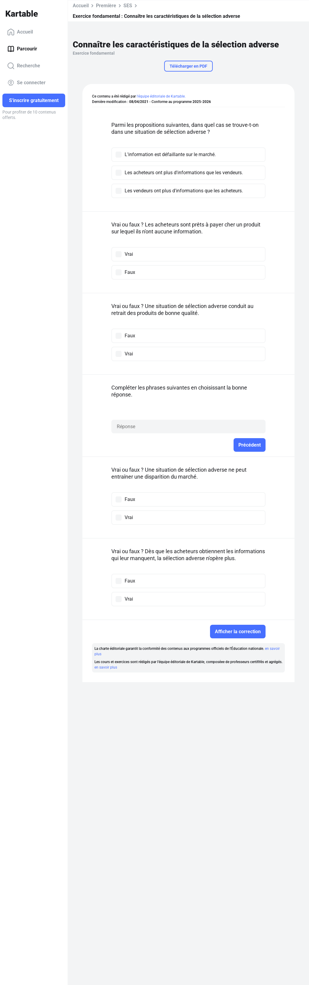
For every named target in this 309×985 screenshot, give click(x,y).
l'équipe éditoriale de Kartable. (161, 96)
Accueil (20, 32)
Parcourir (22, 49)
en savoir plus (105, 667)
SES (127, 5)
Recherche (23, 65)
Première (106, 5)
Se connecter (26, 82)
